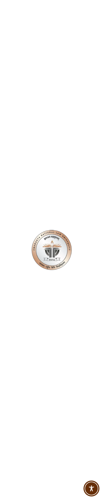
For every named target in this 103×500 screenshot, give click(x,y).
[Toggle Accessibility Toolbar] (91, 488)
